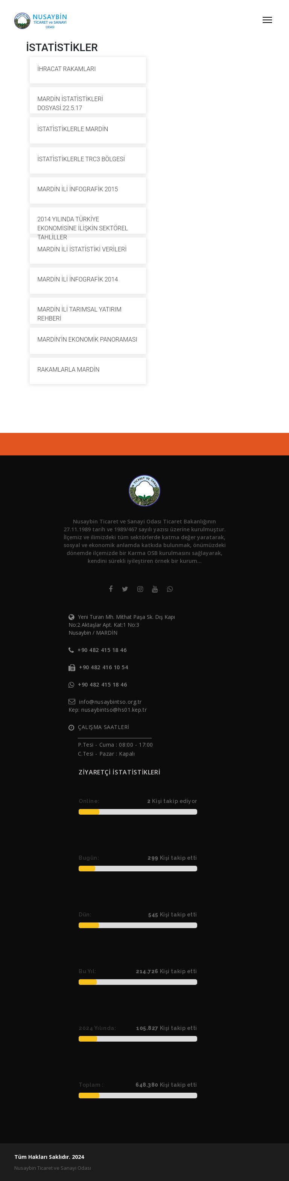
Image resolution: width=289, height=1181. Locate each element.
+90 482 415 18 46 (102, 649)
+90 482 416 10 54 (103, 667)
